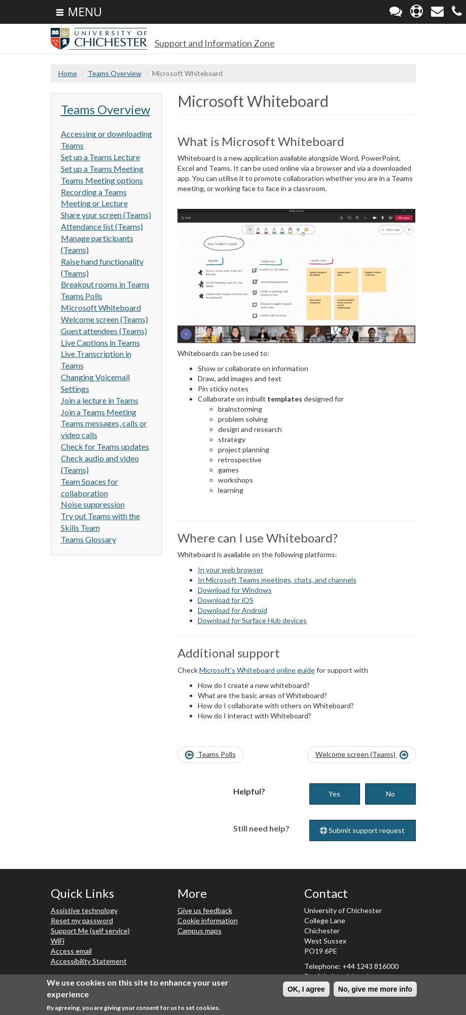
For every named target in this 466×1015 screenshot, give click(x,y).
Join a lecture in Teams (99, 400)
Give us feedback (204, 910)
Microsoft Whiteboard (101, 307)
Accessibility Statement (89, 961)
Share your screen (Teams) (106, 215)
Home (67, 73)
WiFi (57, 940)
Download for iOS (226, 600)
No (390, 793)
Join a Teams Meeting (98, 412)
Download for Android (232, 610)
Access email (71, 951)
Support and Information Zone (215, 43)
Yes (334, 793)
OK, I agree (306, 990)
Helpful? (249, 791)
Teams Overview (114, 73)
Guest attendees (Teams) (104, 331)
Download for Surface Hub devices (252, 620)
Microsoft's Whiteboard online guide (257, 670)
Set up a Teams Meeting (102, 168)
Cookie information (207, 920)
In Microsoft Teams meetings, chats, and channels (277, 579)
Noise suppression (93, 504)
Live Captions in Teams (100, 342)
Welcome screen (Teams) (104, 319)
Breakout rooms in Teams (105, 284)
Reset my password (82, 920)
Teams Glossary (88, 539)
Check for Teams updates (105, 446)
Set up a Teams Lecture (100, 157)
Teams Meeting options (102, 180)
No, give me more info (375, 990)
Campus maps (199, 930)
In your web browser (230, 569)
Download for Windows (235, 590)
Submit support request (362, 830)
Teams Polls (81, 296)
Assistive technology (84, 910)
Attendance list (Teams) (102, 226)
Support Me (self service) (90, 930)
